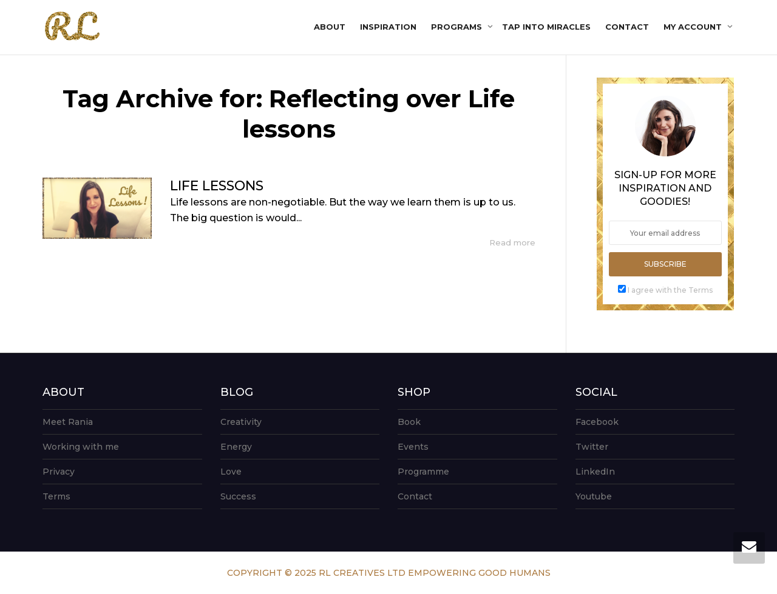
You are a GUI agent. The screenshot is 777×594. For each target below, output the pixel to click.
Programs (457, 27)
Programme (423, 471)
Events (413, 446)
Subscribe (665, 264)
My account (693, 27)
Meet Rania (67, 421)
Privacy (58, 471)
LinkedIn (595, 471)
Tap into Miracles (546, 27)
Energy (236, 446)
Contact (627, 27)
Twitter (591, 446)
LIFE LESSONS (216, 186)
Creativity (241, 421)
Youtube (593, 496)
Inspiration (388, 27)
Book (409, 421)
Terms (56, 496)
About (329, 27)
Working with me (80, 446)
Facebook (597, 421)
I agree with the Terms (670, 290)
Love (231, 471)
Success (238, 496)
